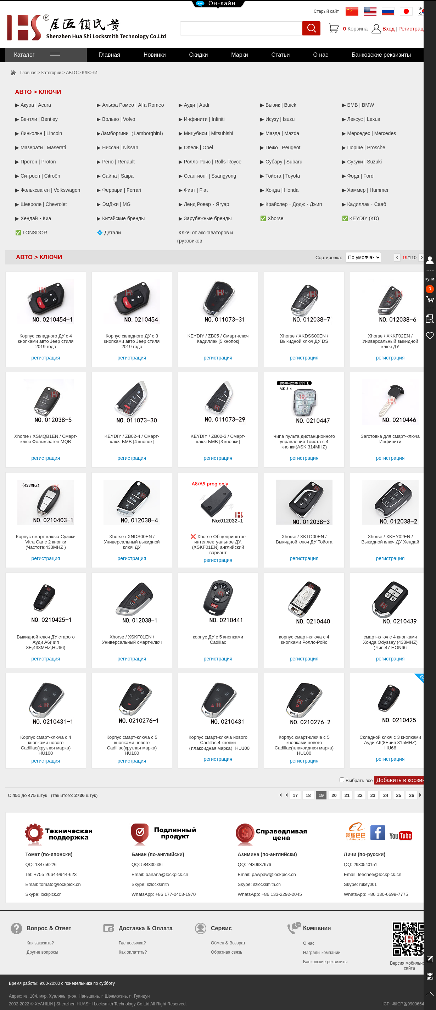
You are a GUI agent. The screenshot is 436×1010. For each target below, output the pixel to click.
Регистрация (414, 29)
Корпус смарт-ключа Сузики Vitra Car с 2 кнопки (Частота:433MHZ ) (46, 542)
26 (411, 795)
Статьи (281, 55)
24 (385, 795)
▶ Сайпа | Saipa (115, 176)
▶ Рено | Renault (116, 161)
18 (308, 795)
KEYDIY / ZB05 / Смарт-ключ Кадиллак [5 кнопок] (218, 338)
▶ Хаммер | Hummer (365, 190)
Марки (239, 55)
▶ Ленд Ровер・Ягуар (204, 204)
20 (333, 795)
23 (372, 795)
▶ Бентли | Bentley (36, 119)
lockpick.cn (51, 894)
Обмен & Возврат (228, 943)
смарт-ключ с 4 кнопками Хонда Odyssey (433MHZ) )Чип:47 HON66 (390, 642)
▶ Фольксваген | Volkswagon (47, 190)
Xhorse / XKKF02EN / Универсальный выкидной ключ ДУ (390, 341)
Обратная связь (226, 952)
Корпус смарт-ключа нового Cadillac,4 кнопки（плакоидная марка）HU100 (218, 743)
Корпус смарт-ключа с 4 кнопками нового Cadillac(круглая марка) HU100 (45, 745)
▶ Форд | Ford (358, 176)
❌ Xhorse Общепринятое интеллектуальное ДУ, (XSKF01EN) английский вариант (218, 544)
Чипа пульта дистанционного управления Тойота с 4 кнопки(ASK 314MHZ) (304, 442)
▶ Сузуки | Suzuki (362, 161)
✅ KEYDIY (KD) (360, 218)
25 (398, 795)
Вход (388, 29)
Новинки (155, 55)
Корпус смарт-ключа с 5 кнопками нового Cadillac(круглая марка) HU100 (131, 745)
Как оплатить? (133, 952)
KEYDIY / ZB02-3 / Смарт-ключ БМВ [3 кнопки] (218, 439)
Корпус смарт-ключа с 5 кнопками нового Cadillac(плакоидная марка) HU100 (304, 745)
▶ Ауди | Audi (194, 105)
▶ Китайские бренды (121, 218)
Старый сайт (326, 11)
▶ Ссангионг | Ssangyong (207, 176)
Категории (51, 72)
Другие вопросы (42, 952)
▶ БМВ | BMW (358, 105)
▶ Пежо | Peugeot (280, 147)
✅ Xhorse (271, 218)
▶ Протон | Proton (35, 161)
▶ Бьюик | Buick (278, 105)
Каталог (36, 55)
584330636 (152, 864)
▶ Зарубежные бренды (205, 218)
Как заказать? (40, 943)
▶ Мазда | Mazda (279, 133)
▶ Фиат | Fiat (193, 190)
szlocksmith (158, 884)
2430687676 (259, 864)
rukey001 (367, 884)
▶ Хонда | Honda (279, 190)
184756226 (45, 864)
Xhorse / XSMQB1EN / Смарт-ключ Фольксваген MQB (45, 439)
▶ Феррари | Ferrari (119, 190)
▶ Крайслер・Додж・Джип (291, 204)
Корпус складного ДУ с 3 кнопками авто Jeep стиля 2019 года (132, 341)
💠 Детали (109, 232)
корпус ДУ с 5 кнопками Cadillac (218, 639)
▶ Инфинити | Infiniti (202, 119)
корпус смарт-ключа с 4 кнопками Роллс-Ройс (304, 639)
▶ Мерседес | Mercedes (369, 133)
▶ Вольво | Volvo (116, 119)
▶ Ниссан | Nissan (117, 147)
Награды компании (322, 952)
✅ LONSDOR (31, 232)
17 (295, 795)
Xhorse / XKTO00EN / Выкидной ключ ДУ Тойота (304, 539)
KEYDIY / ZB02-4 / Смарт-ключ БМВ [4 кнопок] (132, 439)
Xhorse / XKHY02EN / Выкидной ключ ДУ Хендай (390, 539)
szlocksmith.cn (267, 884)
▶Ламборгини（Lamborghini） (131, 133)
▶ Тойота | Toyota (280, 176)
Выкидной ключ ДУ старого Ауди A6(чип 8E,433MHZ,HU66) (46, 642)
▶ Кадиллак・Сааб (364, 204)
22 (359, 795)
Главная (109, 55)
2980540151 (366, 864)
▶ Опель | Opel (196, 147)
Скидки (198, 55)
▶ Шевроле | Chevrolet (41, 204)
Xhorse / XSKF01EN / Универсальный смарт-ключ (132, 639)
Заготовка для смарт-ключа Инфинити (390, 439)
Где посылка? (132, 943)
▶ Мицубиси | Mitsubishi (206, 133)
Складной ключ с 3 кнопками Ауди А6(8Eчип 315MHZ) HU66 (390, 742)
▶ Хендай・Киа (33, 218)
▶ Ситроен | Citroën (37, 176)
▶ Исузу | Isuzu (277, 119)
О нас (320, 55)
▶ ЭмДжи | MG (113, 204)
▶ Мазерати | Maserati (40, 147)
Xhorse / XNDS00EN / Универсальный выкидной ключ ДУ (132, 542)
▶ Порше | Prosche (363, 147)
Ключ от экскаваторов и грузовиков (205, 237)
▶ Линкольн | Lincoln (38, 133)
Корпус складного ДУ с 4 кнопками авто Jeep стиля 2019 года (46, 341)
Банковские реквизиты (381, 55)
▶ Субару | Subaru (281, 161)
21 (347, 795)
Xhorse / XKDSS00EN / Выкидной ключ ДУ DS (304, 338)
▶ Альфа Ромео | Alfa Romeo (130, 105)
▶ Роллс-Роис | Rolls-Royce (210, 161)
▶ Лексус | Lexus (361, 119)
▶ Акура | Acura (33, 105)
